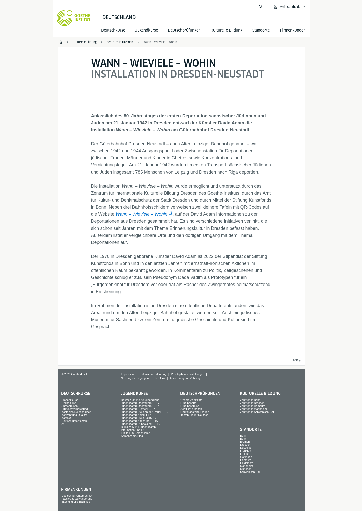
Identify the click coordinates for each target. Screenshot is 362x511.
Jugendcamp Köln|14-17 (136, 414)
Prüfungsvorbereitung (74, 408)
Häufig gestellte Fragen (194, 411)
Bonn (243, 438)
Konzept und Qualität (74, 414)
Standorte (261, 30)
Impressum (127, 374)
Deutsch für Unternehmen (77, 495)
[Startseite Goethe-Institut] (73, 18)
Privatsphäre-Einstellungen (187, 374)
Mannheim (246, 465)
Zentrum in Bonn (250, 399)
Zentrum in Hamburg (252, 405)
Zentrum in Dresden (252, 402)
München (245, 468)
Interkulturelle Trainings (75, 501)
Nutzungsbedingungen (135, 378)
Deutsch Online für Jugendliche (140, 399)
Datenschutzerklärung (153, 374)
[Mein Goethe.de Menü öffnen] (289, 7)
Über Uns (159, 378)
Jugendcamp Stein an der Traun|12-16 (144, 411)
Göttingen (246, 456)
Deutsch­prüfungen (184, 30)
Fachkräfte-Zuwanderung (76, 498)
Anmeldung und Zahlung (185, 378)
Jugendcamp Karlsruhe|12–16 (139, 420)
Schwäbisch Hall (250, 471)
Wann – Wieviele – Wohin (141, 214)
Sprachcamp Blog (132, 435)
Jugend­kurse (146, 30)
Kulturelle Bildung (226, 30)
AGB (64, 423)
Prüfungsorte (188, 402)
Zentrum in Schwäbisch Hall (257, 411)
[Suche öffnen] (260, 7)
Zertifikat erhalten (191, 408)
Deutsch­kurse (113, 30)
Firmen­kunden (293, 30)
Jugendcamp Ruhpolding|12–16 (140, 423)
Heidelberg (246, 462)
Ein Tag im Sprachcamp (135, 432)
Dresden (245, 444)
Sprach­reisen (69, 405)
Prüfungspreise (189, 405)
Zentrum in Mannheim (253, 408)
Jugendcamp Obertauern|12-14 (140, 405)
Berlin (243, 435)
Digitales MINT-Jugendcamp (138, 426)
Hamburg (245, 459)
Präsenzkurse (69, 399)
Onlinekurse (68, 402)
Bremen (245, 441)
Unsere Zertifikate (191, 399)
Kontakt (66, 417)
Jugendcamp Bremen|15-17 (138, 408)
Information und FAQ (134, 429)
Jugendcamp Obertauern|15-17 (140, 402)
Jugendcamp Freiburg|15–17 (138, 417)
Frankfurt (245, 450)
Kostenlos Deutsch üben (76, 411)
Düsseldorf (246, 447)
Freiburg (245, 453)
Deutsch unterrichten (74, 420)
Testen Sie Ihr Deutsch (194, 414)
